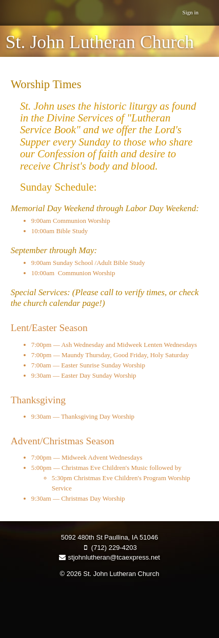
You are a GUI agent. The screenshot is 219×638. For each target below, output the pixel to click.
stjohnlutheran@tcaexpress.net (109, 557)
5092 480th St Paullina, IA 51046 (109, 537)
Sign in (190, 12)
